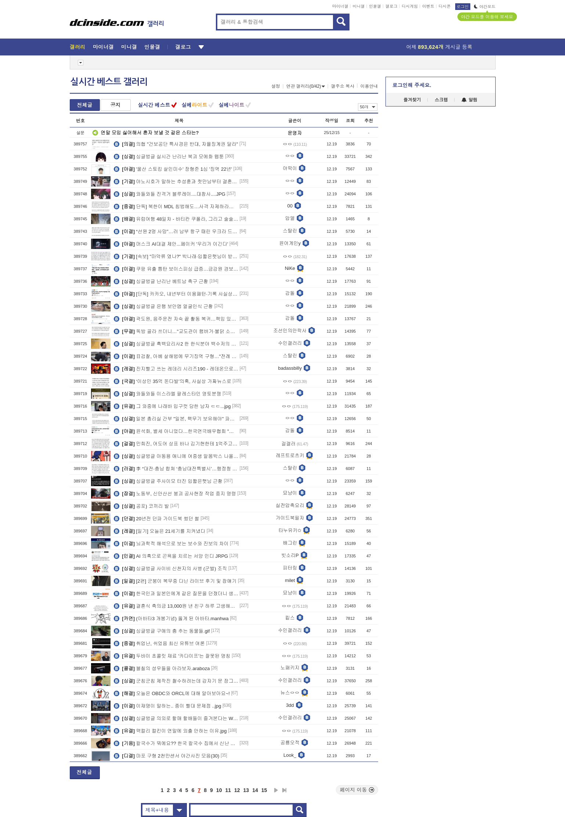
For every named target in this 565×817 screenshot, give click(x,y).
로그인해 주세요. (411, 85)
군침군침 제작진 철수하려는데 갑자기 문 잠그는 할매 (176, 681)
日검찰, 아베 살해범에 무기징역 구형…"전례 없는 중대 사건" (176, 356)
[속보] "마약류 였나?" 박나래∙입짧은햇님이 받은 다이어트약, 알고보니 (176, 256)
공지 (116, 105)
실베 (194, 105)
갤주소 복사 (342, 86)
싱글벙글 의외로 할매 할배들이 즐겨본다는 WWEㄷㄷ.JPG (176, 718)
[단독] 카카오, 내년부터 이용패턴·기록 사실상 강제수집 (176, 294)
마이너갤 (340, 6)
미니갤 (358, 6)
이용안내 (369, 86)
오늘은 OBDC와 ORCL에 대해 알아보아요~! (172, 693)
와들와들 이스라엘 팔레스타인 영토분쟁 (167, 394)
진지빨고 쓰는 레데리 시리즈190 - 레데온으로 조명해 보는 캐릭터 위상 (176, 369)
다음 (276, 790)
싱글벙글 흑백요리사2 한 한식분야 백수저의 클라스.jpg (176, 344)
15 (264, 790)
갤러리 (78, 47)
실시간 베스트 (154, 105)
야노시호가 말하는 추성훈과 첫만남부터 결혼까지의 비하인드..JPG (176, 181)
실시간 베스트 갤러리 (109, 81)
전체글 (85, 105)
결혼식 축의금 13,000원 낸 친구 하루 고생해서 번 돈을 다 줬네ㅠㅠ (176, 606)
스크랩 (441, 99)
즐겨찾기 (412, 99)
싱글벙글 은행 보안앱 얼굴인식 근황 (163, 306)
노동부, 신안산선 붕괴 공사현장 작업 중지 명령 (175, 493)
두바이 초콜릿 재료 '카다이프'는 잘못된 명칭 (172, 656)
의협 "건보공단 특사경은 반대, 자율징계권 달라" (176, 144)
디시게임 (410, 6)
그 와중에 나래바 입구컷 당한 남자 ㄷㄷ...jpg (172, 406)
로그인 (463, 6)
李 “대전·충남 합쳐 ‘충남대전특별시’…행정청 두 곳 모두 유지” (176, 468)
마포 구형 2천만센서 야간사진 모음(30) (166, 756)
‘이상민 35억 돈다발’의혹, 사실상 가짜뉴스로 (172, 381)
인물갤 (375, 6)
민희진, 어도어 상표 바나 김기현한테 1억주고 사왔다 (176, 444)
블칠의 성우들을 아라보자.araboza (162, 668)
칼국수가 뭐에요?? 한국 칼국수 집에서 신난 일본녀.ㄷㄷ (176, 743)
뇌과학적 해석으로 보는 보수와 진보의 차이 (171, 543)
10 (219, 790)
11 (228, 790)
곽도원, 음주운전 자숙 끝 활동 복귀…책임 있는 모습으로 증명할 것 (176, 319)
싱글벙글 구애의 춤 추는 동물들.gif (162, 631)
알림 (469, 99)
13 (246, 790)
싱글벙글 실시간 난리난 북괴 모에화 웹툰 (169, 156)
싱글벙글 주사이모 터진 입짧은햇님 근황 (168, 481)
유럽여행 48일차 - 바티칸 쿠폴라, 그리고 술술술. (176, 219)
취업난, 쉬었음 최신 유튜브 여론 (159, 643)
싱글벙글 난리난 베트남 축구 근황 (161, 281)
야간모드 (485, 6)
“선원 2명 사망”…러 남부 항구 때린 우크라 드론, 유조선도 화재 (176, 231)
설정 (275, 86)
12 (237, 790)
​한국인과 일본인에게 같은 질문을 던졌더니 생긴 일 (176, 593)
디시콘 (445, 6)
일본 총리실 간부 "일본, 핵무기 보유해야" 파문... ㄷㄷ (176, 419)
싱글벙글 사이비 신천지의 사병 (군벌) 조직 (170, 568)
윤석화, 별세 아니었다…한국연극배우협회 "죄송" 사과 (176, 431)
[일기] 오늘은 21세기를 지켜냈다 (159, 531)
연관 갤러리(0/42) (305, 86)
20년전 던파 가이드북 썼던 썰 (156, 518)
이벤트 (428, 6)
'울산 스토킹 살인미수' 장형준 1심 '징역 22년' (173, 169)
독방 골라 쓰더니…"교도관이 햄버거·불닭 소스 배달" (176, 331)
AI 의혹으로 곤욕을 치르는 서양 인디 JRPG (171, 556)
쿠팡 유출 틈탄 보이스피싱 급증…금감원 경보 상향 (176, 269)
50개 (367, 107)
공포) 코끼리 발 (141, 506)
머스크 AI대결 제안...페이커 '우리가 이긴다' (171, 244)
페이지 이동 (357, 790)
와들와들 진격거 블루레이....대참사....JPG (169, 194)
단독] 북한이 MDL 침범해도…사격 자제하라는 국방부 (176, 206)
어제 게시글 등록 (439, 47)
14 (255, 790)
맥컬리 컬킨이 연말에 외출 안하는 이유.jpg (170, 731)
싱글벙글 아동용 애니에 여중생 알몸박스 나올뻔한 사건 (176, 456)
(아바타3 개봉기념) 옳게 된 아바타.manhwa (171, 618)
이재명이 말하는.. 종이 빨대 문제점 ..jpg (167, 706)
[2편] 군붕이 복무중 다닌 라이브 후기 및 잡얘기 (175, 581)
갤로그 (391, 6)
